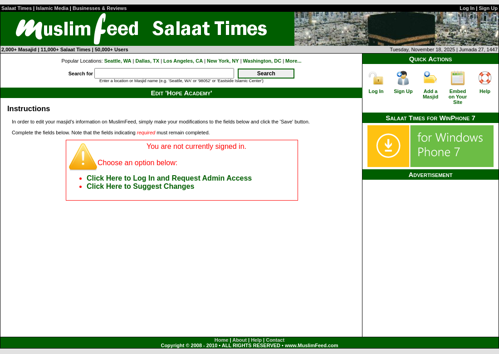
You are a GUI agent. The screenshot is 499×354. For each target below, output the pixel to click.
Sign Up (488, 8)
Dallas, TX (148, 61)
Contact (275, 340)
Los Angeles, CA (183, 61)
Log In (467, 8)
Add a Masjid (430, 93)
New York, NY (223, 61)
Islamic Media (52, 8)
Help (484, 91)
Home (222, 340)
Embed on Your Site (458, 96)
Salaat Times (16, 8)
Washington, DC (262, 61)
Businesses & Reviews (100, 8)
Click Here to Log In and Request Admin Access (169, 178)
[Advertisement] (430, 236)
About (239, 340)
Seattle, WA (118, 61)
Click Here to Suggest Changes (140, 186)
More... (293, 61)
